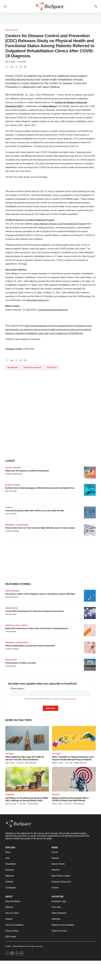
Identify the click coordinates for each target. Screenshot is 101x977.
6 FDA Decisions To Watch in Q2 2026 (20, 663)
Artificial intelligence (16, 625)
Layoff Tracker (13, 468)
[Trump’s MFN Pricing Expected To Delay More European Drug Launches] (90, 613)
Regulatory (11, 660)
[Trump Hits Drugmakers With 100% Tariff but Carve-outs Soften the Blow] (90, 512)
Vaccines (9, 754)
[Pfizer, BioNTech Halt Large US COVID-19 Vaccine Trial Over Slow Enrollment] (27, 738)
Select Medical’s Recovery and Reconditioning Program (60, 224)
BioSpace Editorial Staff (13, 474)
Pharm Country (11, 30)
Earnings (9, 795)
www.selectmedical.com (37, 300)
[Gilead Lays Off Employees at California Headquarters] (90, 472)
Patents (56, 795)
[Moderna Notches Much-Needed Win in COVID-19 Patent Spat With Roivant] (74, 779)
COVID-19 (52, 367)
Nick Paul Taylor (11, 491)
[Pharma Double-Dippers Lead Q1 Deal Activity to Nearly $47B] (90, 647)
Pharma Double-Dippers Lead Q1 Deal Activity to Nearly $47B (30, 646)
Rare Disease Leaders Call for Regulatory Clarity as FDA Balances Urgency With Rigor (40, 594)
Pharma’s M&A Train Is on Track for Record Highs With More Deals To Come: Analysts (40, 528)
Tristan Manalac (10, 631)
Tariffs (8, 508)
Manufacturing (12, 485)
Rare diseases (12, 591)
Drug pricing (11, 608)
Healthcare (12, 367)
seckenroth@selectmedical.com (53, 310)
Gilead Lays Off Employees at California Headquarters (27, 471)
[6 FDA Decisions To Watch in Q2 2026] (90, 665)
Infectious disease (32, 367)
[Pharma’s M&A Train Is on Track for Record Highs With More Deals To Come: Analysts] (90, 530)
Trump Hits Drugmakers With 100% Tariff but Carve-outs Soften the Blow (34, 511)
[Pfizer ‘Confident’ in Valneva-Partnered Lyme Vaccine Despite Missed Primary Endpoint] (74, 738)
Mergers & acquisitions (16, 525)
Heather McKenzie (11, 597)
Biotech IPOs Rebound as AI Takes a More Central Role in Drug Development (36, 628)
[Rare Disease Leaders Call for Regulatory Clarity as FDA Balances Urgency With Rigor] (90, 596)
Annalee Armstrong (12, 531)
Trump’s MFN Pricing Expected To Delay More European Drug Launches (34, 611)
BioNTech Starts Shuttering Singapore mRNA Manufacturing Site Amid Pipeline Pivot (39, 488)
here (45, 177)
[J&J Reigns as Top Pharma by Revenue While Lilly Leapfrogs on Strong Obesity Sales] (27, 779)
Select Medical (49, 106)
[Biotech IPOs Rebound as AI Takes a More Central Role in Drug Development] (90, 630)
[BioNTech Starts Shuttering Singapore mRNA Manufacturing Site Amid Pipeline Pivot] (90, 490)
